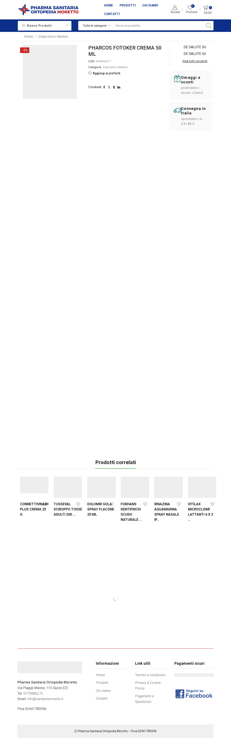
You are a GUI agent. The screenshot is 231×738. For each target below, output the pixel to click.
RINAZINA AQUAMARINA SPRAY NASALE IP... (163, 512)
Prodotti (128, 5)
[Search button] (208, 25)
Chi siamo (150, 5)
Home (108, 5)
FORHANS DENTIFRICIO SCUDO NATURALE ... (128, 512)
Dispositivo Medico (53, 36)
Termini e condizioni (150, 675)
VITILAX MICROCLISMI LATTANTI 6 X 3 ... (196, 512)
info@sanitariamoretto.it (45, 699)
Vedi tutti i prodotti (194, 61)
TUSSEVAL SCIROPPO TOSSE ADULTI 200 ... (64, 512)
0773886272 (33, 693)
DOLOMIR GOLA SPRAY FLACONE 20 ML (98, 509)
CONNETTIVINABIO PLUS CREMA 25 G (34, 509)
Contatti (112, 14)
